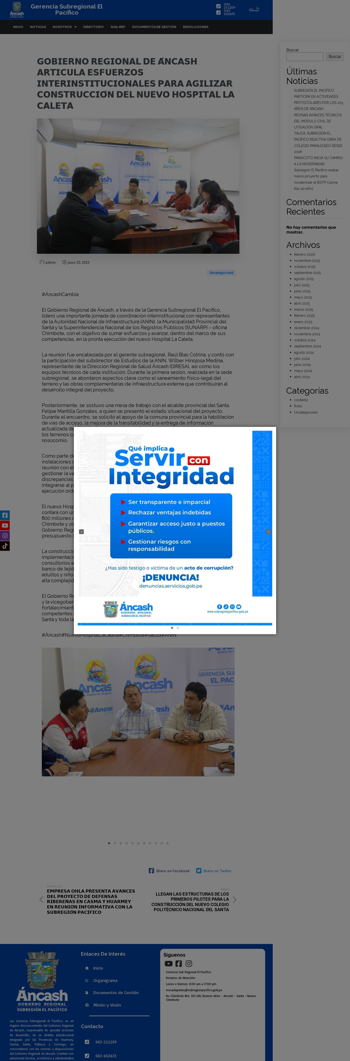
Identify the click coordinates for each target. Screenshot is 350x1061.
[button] (172, 628)
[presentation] (81, 531)
